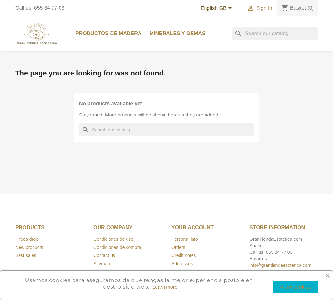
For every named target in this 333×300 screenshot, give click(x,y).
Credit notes (183, 255)
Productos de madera (108, 33)
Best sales (25, 255)
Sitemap (101, 263)
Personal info (184, 239)
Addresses (182, 263)
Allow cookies (295, 287)
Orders (178, 247)
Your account (192, 227)
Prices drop (26, 239)
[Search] (275, 33)
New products (29, 247)
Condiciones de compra (117, 247)
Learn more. (166, 287)
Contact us (104, 255)
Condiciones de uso (113, 239)
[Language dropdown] (217, 9)
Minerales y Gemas (178, 33)
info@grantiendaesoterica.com (280, 265)
